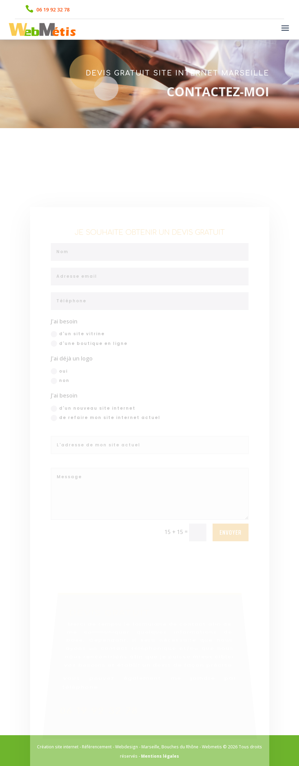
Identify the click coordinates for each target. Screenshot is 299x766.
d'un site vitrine (78, 353)
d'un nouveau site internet (93, 428)
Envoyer (230, 552)
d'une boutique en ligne (89, 363)
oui (59, 391)
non (60, 400)
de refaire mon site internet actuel (105, 437)
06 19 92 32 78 (52, 9)
